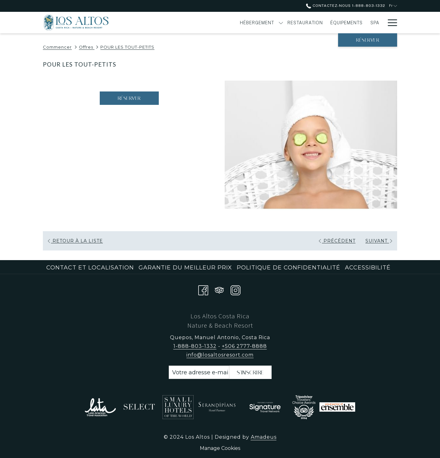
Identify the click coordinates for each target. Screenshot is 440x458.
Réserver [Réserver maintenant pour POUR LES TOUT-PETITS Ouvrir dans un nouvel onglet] (129, 98)
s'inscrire (250, 372)
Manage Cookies (220, 448)
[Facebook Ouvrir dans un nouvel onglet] (203, 289)
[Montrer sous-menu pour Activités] (349, 22)
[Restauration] (236, 22)
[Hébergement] (188, 22)
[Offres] (365, 22)
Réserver (367, 40)
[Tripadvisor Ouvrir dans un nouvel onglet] (219, 289)
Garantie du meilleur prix (185, 267)
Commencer (57, 46)
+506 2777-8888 (244, 346)
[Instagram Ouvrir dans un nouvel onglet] (236, 289)
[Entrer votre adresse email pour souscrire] (199, 372)
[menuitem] (91, 267)
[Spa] (306, 22)
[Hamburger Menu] (390, 22)
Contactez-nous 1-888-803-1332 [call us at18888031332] (345, 5)
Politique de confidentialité (288, 267)
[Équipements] (278, 22)
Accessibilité (368, 267)
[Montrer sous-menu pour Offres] (380, 22)
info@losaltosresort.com (220, 355)
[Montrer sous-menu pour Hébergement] (212, 22)
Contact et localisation (90, 267)
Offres (86, 46)
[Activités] (330, 22)
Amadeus (264, 437)
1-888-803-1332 (195, 346)
